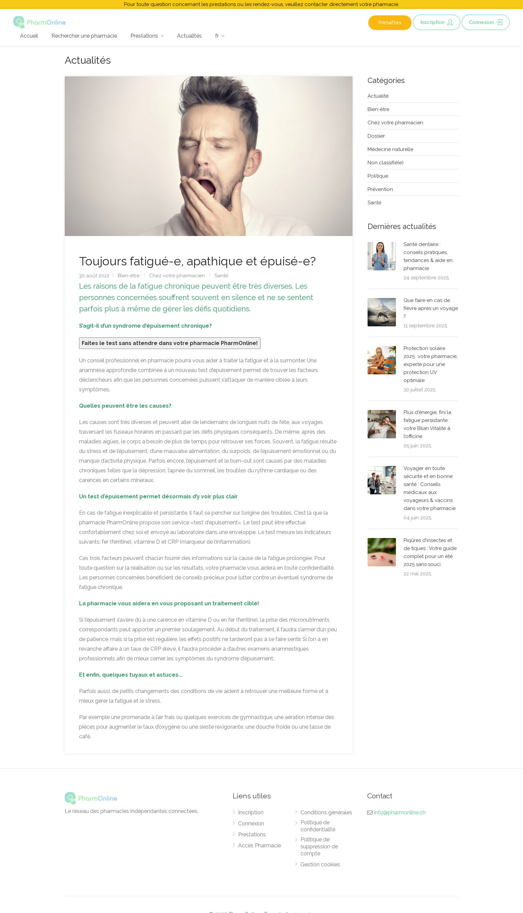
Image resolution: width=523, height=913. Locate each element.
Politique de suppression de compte (319, 846)
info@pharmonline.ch (400, 812)
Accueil (29, 36)
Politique (378, 176)
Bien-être (128, 276)
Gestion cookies (320, 864)
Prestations (144, 36)
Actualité (378, 96)
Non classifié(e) (386, 163)
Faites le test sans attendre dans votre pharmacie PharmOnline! (170, 343)
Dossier (376, 136)
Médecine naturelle (390, 149)
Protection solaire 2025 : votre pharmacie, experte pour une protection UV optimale (431, 364)
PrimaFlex (390, 23)
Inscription (436, 22)
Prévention (380, 189)
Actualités (189, 36)
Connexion (485, 22)
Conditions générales (326, 812)
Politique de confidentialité (318, 826)
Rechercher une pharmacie (84, 36)
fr (217, 36)
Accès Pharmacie (259, 845)
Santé (221, 276)
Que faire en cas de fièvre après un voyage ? (431, 308)
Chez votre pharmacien (177, 276)
